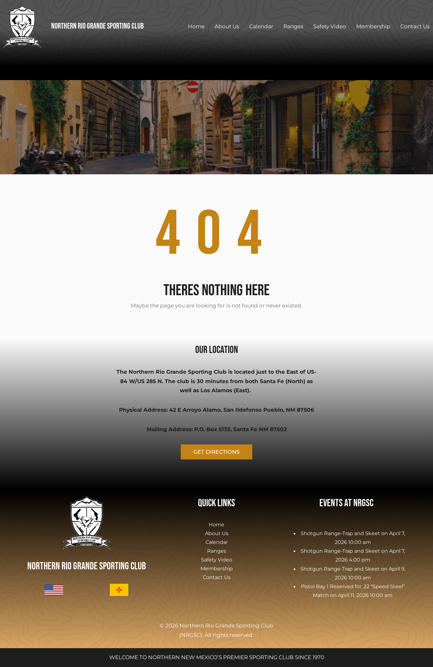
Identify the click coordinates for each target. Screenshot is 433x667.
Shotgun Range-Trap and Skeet (340, 533)
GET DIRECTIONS (216, 452)
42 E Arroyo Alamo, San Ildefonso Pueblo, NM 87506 (241, 410)
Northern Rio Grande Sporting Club (97, 26)
